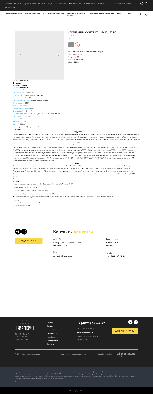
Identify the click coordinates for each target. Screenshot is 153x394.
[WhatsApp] (118, 5)
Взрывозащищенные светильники (101, 13)
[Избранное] (146, 14)
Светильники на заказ (13, 13)
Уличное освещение (32, 13)
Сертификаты (52, 340)
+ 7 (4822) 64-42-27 (89, 5)
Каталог (26, 4)
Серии (129, 13)
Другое (70, 15)
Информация (52, 333)
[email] (123, 5)
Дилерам (64, 6)
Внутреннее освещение (76, 13)
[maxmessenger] (109, 5)
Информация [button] (60, 4)
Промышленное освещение (53, 13)
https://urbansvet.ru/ (70, 174)
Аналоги (120, 13)
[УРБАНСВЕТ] (114, 5)
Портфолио (33, 6)
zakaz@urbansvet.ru (98, 174)
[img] (24, 325)
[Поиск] (142, 14)
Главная (50, 322)
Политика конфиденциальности (73, 354)
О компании (42, 4)
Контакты (50, 6)
